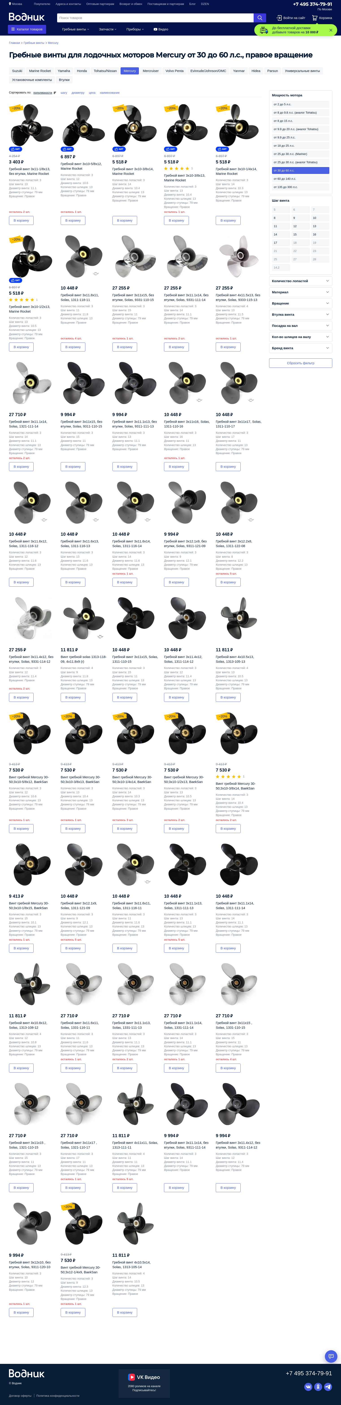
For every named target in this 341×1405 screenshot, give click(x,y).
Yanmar (239, 71)
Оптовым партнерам (100, 4)
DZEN (205, 4)
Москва (17, 4)
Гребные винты (74, 29)
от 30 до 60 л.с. (284, 170)
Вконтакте (308, 1387)
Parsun (272, 71)
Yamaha (64, 71)
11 (275, 226)
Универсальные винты (302, 71)
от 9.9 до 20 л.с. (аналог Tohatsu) (296, 129)
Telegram (328, 1387)
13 (314, 226)
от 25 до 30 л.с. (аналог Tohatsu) (295, 162)
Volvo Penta (174, 71)
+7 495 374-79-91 (312, 4)
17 (275, 242)
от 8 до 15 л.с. (283, 121)
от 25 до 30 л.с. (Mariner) (290, 154)
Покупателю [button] (42, 4)
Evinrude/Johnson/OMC (208, 71)
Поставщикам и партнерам (166, 4)
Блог (192, 4)
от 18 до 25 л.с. (284, 145)
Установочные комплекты (32, 80)
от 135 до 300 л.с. (286, 187)
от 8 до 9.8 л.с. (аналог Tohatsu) (295, 112)
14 (275, 234)
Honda (82, 71)
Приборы (133, 29)
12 (294, 226)
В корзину (21, 220)
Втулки (64, 80)
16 (314, 234)
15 (294, 234)
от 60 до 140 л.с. (285, 178)
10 (314, 218)
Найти (260, 17)
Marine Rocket (40, 71)
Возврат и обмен (131, 4)
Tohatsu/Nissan (105, 71)
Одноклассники (318, 1387)
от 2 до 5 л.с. (282, 104)
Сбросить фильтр (300, 363)
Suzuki (17, 71)
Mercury (130, 71)
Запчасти (106, 29)
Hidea (256, 71)
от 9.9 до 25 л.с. (284, 137)
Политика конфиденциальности (57, 1395)
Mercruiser (151, 71)
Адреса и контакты (68, 4)
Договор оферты (20, 1395)
